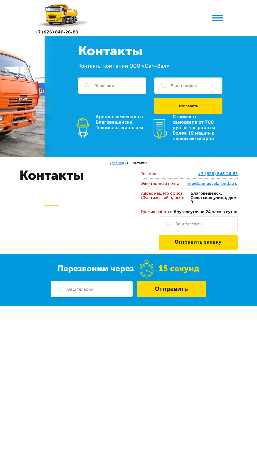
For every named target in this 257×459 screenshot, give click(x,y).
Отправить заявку (198, 241)
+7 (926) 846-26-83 (56, 31)
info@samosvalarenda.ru (212, 183)
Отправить (188, 105)
